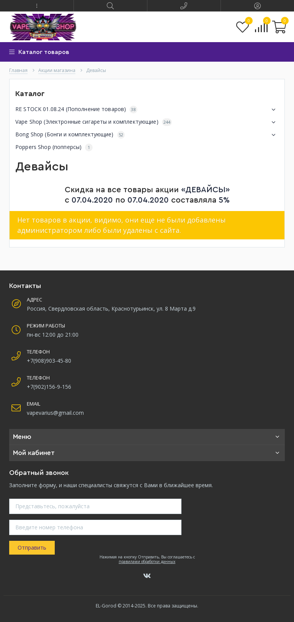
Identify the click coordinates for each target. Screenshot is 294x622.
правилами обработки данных (147, 561)
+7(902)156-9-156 (49, 386)
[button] (37, 5)
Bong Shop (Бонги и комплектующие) (147, 135)
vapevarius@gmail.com (55, 412)
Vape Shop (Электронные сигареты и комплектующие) (147, 122)
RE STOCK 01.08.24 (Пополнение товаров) (147, 110)
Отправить (32, 547)
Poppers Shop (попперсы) (54, 147)
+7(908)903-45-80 (49, 360)
